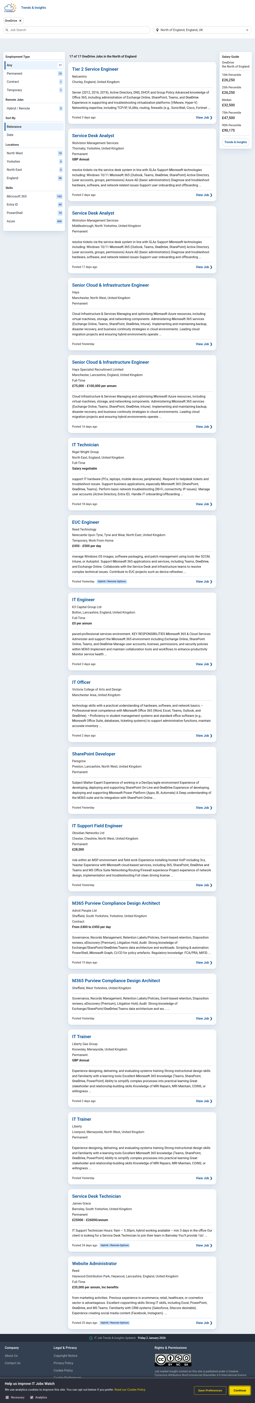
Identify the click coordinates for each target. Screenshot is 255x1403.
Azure (35, 211)
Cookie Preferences (67, 1367)
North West (35, 143)
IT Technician (85, 434)
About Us (11, 1345)
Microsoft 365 (35, 186)
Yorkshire (35, 151)
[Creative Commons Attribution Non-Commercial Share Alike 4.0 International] (202, 1348)
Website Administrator (94, 1253)
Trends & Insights (33, 8)
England (35, 167)
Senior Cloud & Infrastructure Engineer (110, 274)
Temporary (35, 79)
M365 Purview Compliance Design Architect (116, 893)
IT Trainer (81, 1026)
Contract (35, 71)
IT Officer (81, 671)
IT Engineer (83, 589)
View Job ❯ (204, 107)
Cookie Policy (63, 1360)
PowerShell (35, 202)
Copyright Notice (65, 1345)
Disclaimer (61, 1375)
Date (10, 125)
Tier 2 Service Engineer (95, 59)
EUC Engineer (85, 511)
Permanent (35, 63)
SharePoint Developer (93, 743)
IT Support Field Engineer (97, 815)
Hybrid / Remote (35, 98)
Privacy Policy (63, 1353)
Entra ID (35, 194)
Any (35, 55)
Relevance (14, 116)
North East (35, 159)
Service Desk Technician (96, 1185)
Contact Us (13, 1353)
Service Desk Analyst (93, 125)
